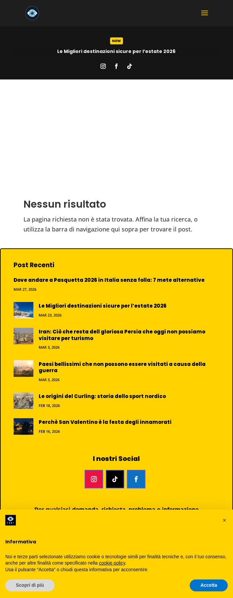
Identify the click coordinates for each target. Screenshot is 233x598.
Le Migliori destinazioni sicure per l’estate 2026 (116, 51)
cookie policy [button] (112, 563)
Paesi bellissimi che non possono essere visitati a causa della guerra (122, 367)
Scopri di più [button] (30, 585)
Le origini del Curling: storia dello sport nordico (102, 396)
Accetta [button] (208, 585)
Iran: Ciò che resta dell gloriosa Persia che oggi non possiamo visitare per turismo (122, 335)
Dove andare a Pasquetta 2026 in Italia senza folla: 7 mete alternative (109, 279)
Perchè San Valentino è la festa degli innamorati (105, 422)
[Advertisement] (116, 129)
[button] (224, 520)
